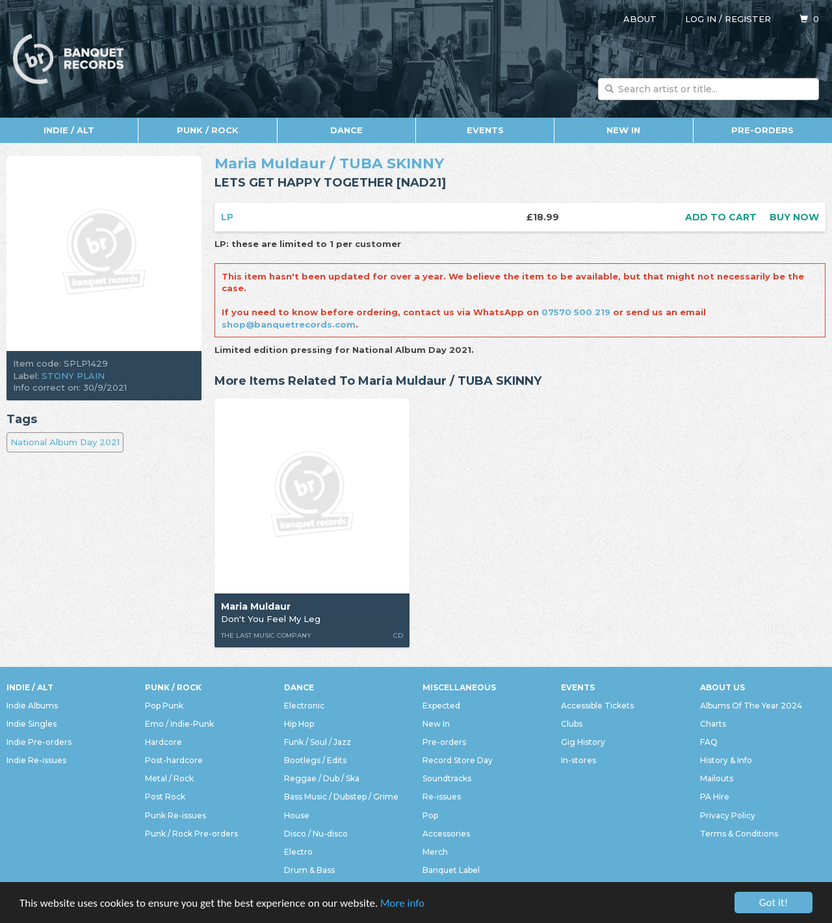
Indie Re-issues (36, 760)
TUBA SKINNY (391, 163)
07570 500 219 (575, 312)
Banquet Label (451, 870)
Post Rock (165, 796)
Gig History (583, 742)
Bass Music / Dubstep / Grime (341, 796)
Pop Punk (164, 705)
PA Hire (714, 796)
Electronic (304, 705)
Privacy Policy (727, 815)
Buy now (794, 217)
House (296, 815)
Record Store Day (457, 760)
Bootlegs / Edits (315, 760)
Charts (713, 724)
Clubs (571, 724)
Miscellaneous (459, 687)
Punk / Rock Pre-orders (191, 833)
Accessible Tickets (597, 705)
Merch (435, 852)
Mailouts (716, 778)
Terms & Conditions (739, 833)
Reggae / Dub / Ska (321, 778)
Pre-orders (762, 130)
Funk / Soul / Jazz (317, 742)
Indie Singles (31, 724)
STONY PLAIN (73, 375)
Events (485, 130)
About (639, 19)
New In (623, 130)
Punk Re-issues (175, 815)
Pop (430, 815)
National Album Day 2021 (65, 442)
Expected (441, 705)
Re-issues (441, 796)
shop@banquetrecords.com (289, 324)
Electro (298, 852)
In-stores (578, 760)
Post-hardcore (174, 760)
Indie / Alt (69, 130)
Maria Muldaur (270, 163)
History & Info (726, 760)
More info (402, 903)
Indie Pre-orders (39, 742)
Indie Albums (32, 705)
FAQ (709, 742)
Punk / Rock (208, 130)
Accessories (446, 833)
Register (748, 19)
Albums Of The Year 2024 (751, 705)
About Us (722, 687)
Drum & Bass (309, 870)
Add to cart (721, 217)
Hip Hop (299, 724)
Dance (346, 130)
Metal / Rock (169, 778)
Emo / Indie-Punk (179, 724)
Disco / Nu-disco (316, 833)
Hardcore (163, 742)
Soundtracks (446, 778)
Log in (700, 19)
